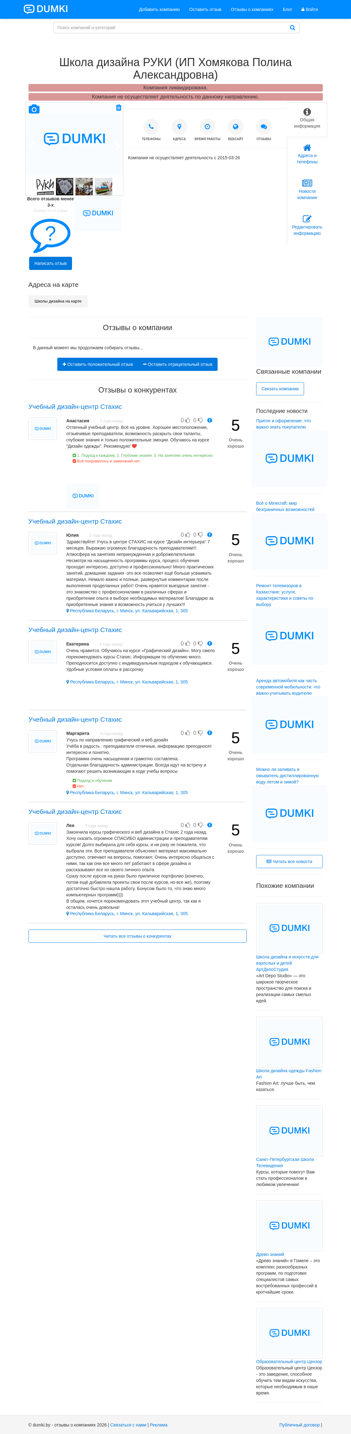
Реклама (159, 1424)
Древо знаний (270, 1254)
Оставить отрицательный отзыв (177, 364)
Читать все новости (289, 861)
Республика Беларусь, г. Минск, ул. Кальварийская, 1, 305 (127, 610)
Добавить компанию (159, 9)
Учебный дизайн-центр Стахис (75, 406)
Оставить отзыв (205, 9)
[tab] (307, 119)
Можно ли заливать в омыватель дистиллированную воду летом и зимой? (287, 775)
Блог (287, 9)
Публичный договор (299, 1424)
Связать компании (280, 388)
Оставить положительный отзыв (98, 364)
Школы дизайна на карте (58, 301)
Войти (310, 9)
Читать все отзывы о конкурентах (138, 936)
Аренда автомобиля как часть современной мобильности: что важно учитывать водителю (288, 687)
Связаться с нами (128, 1424)
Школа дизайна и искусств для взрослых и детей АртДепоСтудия (287, 963)
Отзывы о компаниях (252, 9)
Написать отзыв (50, 263)
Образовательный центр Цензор (289, 1361)
